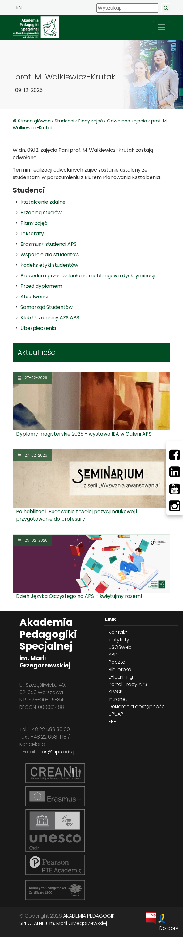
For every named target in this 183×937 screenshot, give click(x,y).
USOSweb (120, 647)
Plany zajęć (90, 121)
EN (19, 7)
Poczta (117, 662)
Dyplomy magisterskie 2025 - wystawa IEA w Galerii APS (83, 433)
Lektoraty (32, 233)
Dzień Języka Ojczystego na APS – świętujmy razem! (79, 596)
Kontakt (118, 632)
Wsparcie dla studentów (49, 254)
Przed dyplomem (41, 286)
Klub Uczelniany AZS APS (49, 317)
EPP (113, 721)
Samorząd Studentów (46, 307)
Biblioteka (120, 669)
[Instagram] (174, 506)
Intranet (118, 699)
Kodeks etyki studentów (49, 265)
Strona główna (35, 121)
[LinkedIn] (174, 472)
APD (113, 654)
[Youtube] (174, 489)
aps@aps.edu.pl (58, 751)
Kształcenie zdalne (43, 202)
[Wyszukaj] (127, 8)
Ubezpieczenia (38, 328)
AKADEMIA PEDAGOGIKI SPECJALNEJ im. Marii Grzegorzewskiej (67, 919)
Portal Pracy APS (128, 684)
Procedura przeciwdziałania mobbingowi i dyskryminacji (87, 275)
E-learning (121, 676)
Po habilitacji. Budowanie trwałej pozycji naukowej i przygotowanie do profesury (76, 515)
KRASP (116, 691)
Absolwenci (34, 296)
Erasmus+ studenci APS (48, 244)
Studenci (64, 121)
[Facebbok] (174, 455)
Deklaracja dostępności (137, 706)
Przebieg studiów (41, 212)
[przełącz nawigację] (161, 27)
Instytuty (119, 639)
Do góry (168, 928)
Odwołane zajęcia (127, 121)
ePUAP (116, 714)
